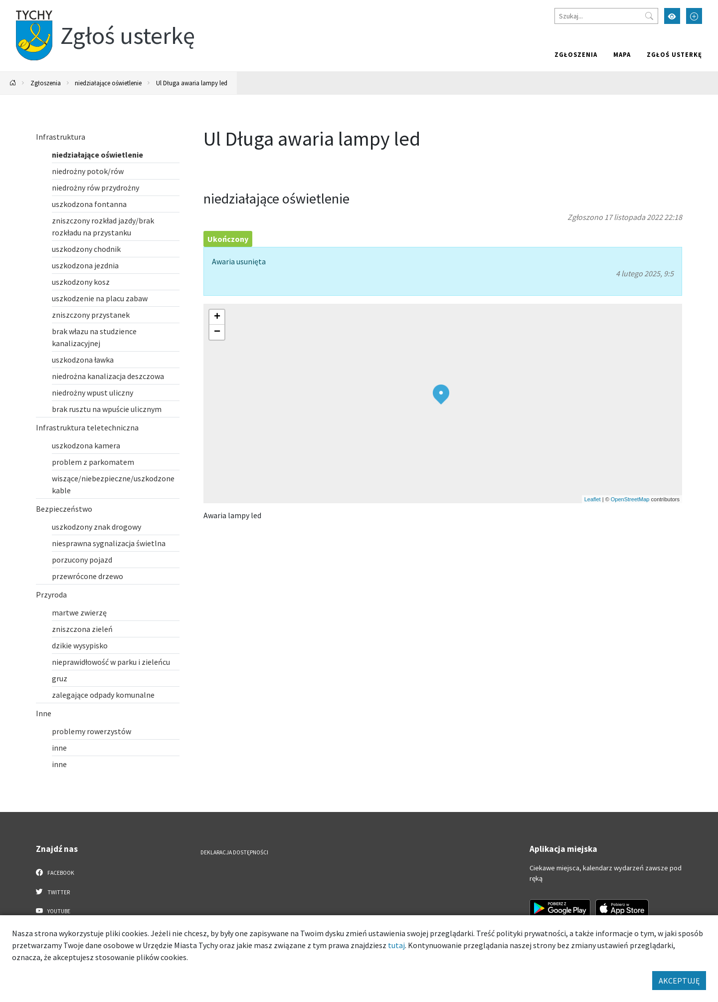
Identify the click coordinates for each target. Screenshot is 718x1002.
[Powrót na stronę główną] (12, 83)
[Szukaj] (606, 16)
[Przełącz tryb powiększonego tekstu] (694, 16)
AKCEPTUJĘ (679, 981)
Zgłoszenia (575, 54)
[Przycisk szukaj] (649, 16)
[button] (441, 394)
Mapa (622, 54)
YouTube (53, 910)
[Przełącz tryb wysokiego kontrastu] (672, 16)
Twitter (53, 891)
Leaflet (592, 499)
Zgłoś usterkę (674, 54)
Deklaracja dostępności (234, 852)
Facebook (55, 872)
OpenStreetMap (630, 499)
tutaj (396, 945)
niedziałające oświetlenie (108, 83)
